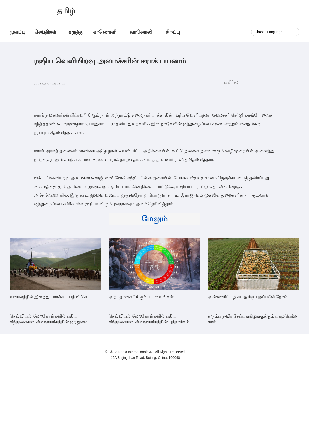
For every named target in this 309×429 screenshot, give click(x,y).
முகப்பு (17, 32)
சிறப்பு (173, 32)
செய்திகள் (45, 32)
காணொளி (105, 32)
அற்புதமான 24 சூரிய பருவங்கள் (141, 296)
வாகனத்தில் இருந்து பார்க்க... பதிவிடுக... (50, 296)
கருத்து (75, 32)
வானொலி (140, 32)
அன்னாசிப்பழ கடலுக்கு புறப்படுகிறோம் (247, 296)
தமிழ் (66, 11)
